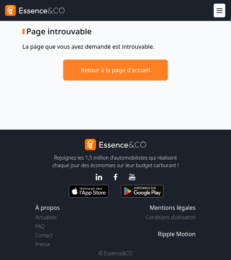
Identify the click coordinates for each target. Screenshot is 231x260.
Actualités (46, 217)
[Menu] (219, 10)
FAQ (39, 226)
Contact (43, 235)
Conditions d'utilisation (171, 217)
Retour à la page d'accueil (115, 70)
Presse (42, 244)
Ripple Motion (177, 234)
